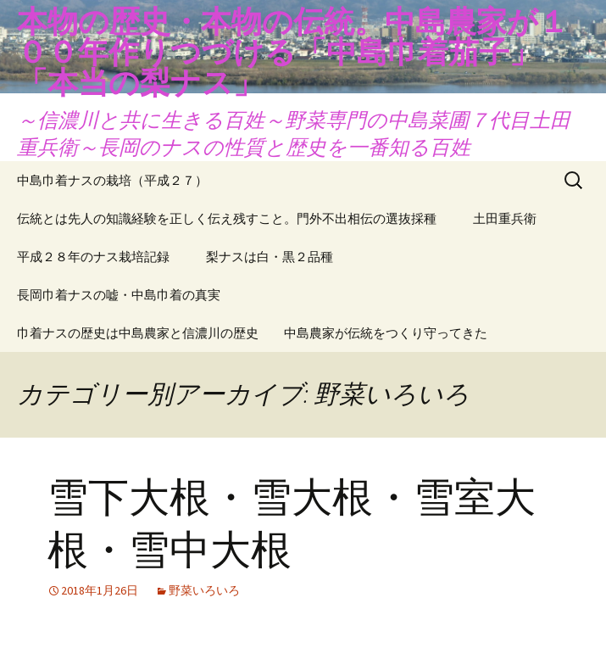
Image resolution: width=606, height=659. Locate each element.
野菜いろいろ (204, 590)
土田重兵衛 (505, 218)
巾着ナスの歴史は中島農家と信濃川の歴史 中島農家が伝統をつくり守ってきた (252, 333)
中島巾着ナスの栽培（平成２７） (112, 180)
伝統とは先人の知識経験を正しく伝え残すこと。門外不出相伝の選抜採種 (226, 218)
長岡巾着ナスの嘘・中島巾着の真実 (118, 295)
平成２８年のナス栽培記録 (93, 257)
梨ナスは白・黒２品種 (269, 257)
